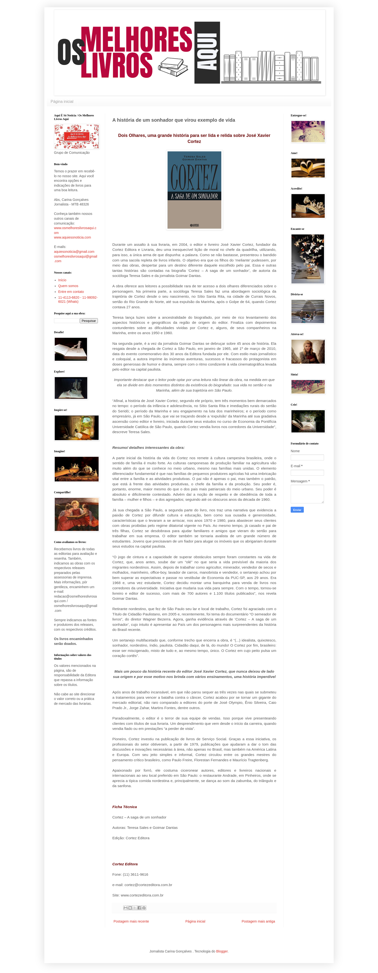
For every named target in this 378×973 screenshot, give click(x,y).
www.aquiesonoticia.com (72, 237)
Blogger (222, 951)
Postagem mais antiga (258, 921)
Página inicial (62, 101)
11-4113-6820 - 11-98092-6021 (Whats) (78, 299)
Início (62, 280)
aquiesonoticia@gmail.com (74, 252)
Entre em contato (71, 292)
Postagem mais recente (131, 921)
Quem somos (68, 286)
